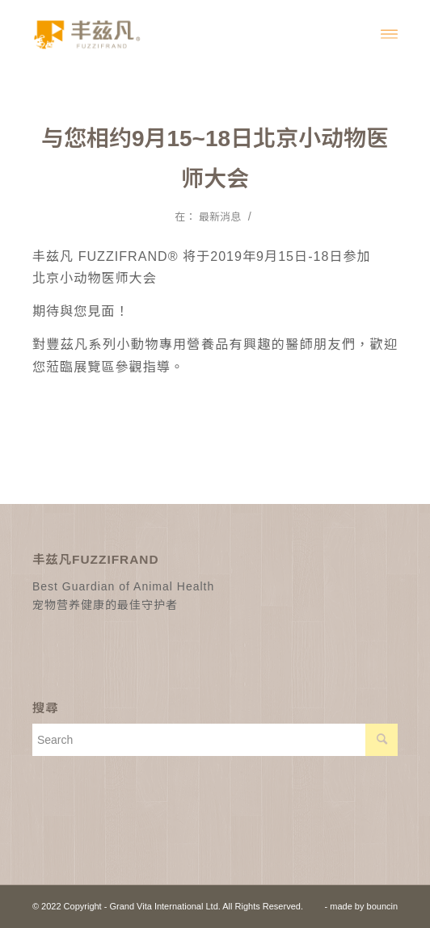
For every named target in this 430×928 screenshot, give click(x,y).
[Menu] (389, 33)
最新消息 (220, 217)
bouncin (382, 906)
